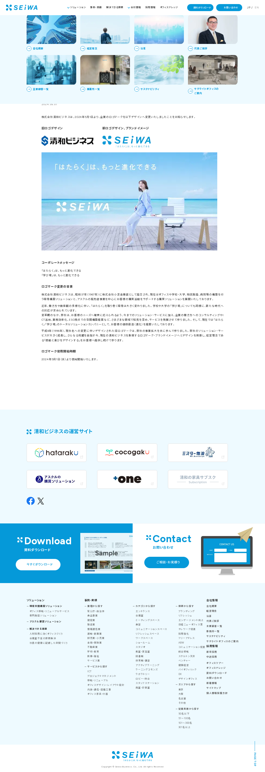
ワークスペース (144, 638)
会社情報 (136, 7)
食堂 (138, 624)
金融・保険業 (94, 642)
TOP (118, 22)
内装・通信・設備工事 (99, 689)
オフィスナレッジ (169, 7)
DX (180, 674)
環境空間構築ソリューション (46, 606)
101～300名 (185, 723)
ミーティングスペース (148, 620)
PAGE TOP (254, 759)
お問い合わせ (231, 7)
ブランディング (186, 611)
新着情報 (132, 22)
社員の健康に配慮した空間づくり (49, 643)
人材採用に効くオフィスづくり (46, 633)
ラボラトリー (143, 674)
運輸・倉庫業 (94, 633)
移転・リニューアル (97, 680)
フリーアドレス (186, 638)
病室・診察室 (143, 687)
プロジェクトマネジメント (101, 676)
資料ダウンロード (202, 7)
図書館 (139, 656)
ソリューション (78, 7)
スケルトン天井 (186, 656)
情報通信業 (94, 629)
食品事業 (92, 615)
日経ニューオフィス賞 (190, 624)
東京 (181, 689)
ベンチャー (184, 660)
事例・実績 (96, 7)
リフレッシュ (185, 615)
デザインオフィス (187, 678)
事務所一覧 (213, 631)
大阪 (181, 694)
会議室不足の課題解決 (43, 638)
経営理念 (211, 611)
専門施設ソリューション (43, 615)
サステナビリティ (215, 636)
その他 (182, 703)
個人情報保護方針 (217, 693)
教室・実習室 (143, 651)
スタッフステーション (147, 683)
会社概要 (211, 606)
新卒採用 (211, 652)
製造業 (91, 624)
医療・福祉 (93, 656)
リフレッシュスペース (147, 633)
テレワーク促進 (187, 629)
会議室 (139, 615)
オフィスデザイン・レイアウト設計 (105, 685)
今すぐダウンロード (40, 564)
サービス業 (93, 660)
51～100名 (184, 718)
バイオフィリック (187, 669)
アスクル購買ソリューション (45, 621)
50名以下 (184, 713)
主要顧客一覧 (214, 626)
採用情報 (150, 7)
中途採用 (211, 656)
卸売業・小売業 (95, 638)
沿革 (209, 616)
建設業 (91, 620)
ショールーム (143, 642)
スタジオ (140, 647)
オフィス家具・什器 (97, 694)
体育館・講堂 (143, 660)
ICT (89, 671)
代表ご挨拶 (212, 621)
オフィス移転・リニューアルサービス (49, 611)
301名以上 (184, 727)
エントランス (143, 611)
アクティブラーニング (147, 665)
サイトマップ (213, 688)
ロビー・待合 (143, 678)
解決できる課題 (114, 7)
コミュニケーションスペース (151, 629)
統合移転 (183, 651)
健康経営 (183, 665)
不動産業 (92, 647)
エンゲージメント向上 (191, 620)
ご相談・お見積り (168, 562)
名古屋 (182, 698)
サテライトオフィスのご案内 (222, 641)
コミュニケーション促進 (192, 647)
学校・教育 (93, 651)
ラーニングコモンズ (147, 669)
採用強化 (183, 633)
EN (257, 7)
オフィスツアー (215, 663)
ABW (181, 642)
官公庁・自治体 (95, 611)
